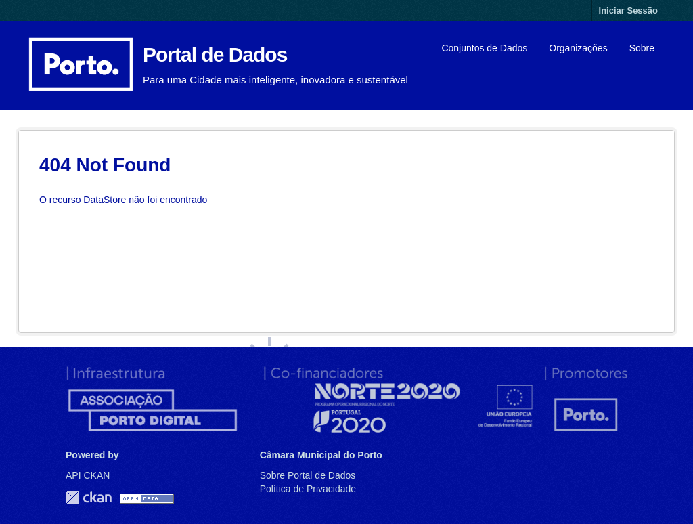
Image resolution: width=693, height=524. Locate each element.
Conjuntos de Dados (484, 48)
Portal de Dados (215, 54)
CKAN (89, 497)
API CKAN (88, 475)
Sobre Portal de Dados (308, 475)
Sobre (641, 48)
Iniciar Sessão (628, 10)
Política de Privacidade (308, 488)
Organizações (578, 48)
